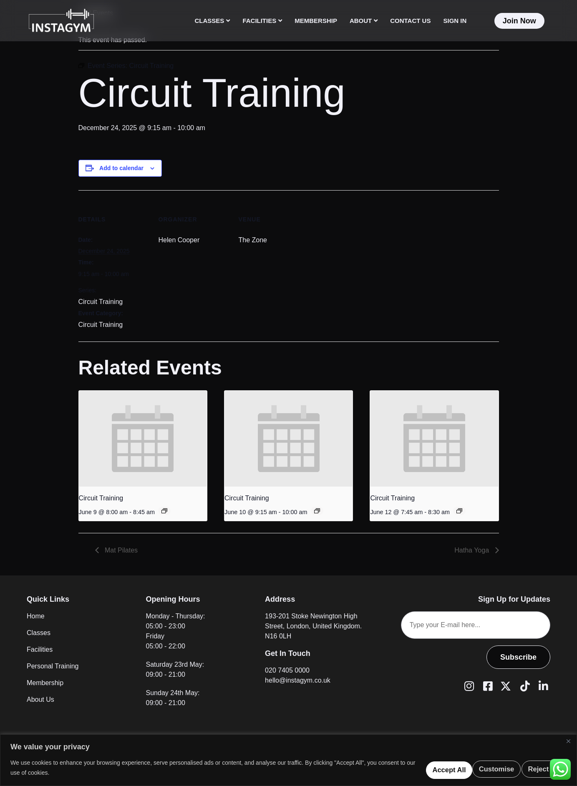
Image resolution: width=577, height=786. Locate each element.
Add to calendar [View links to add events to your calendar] (121, 168)
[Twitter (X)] (505, 685)
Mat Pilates (120, 550)
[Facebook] (486, 685)
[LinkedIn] (542, 685)
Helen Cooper (179, 240)
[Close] (568, 740)
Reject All (468, 767)
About (364, 20)
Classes (212, 20)
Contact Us (410, 20)
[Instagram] (467, 685)
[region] (288, 759)
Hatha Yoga (472, 550)
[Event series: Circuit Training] (164, 510)
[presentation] (143, 439)
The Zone (253, 240)
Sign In (454, 20)
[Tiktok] (523, 685)
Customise (401, 767)
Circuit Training (100, 301)
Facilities (262, 20)
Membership (316, 20)
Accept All (535, 767)
